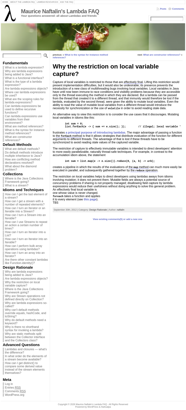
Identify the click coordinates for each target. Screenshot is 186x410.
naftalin (120, 209)
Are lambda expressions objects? (26, 88)
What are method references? (24, 126)
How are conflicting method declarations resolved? (22, 161)
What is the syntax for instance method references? (25, 131)
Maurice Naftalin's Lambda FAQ (60, 11)
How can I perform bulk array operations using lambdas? (23, 247)
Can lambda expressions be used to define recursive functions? (23, 109)
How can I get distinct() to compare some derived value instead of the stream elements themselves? (25, 367)
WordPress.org (14, 394)
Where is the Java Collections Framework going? (24, 180)
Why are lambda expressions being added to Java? (23, 73)
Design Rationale (98, 209)
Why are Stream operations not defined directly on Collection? (25, 297)
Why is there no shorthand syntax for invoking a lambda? (24, 328)
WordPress (92, 407)
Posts (163, 8)
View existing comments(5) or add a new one (117, 219)
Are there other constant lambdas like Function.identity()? (26, 261)
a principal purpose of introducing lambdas (95, 132)
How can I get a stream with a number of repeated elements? (25, 203)
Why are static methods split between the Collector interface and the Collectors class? (25, 337)
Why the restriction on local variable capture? (22, 284)
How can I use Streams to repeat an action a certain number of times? (26, 225)
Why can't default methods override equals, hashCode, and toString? (25, 313)
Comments (178, 8)
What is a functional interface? (24, 78)
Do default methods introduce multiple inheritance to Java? (24, 154)
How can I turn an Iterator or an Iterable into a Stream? (25, 210)
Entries (13, 387)
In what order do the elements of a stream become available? (25, 358)
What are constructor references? (18, 138)
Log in (9, 383)
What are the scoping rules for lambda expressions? (24, 101)
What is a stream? (16, 185)
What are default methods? (22, 148)
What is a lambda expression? (24, 67)
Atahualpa (106, 407)
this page (90, 199)
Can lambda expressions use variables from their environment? (23, 119)
